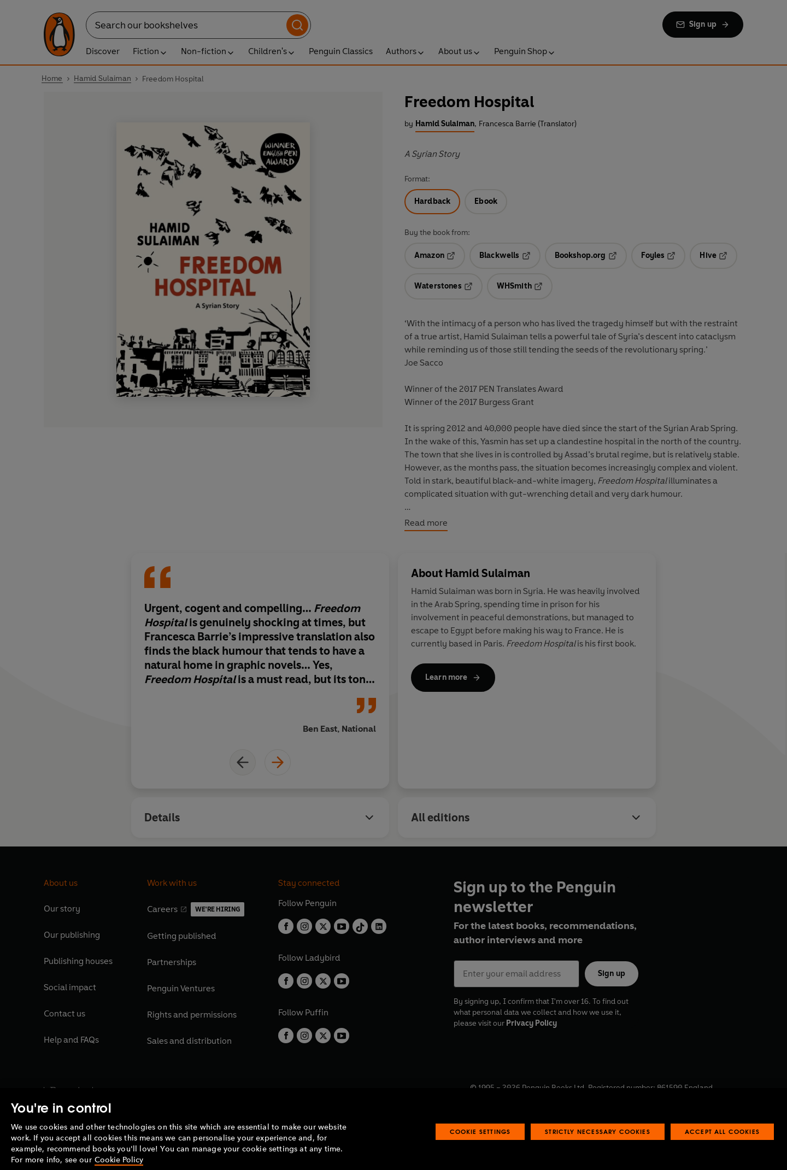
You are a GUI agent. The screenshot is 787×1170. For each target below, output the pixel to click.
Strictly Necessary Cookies (597, 1146)
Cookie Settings (480, 1146)
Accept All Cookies (722, 1146)
